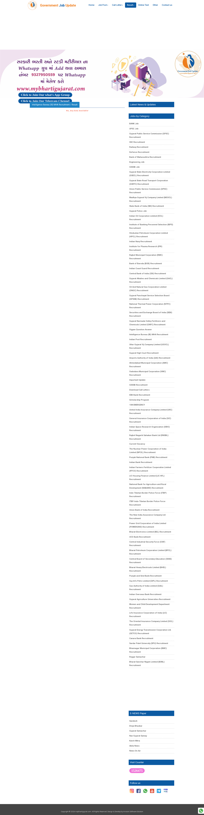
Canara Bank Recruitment (141, 638)
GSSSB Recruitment (138, 385)
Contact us (167, 5)
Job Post (103, 5)
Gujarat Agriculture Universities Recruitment (149, 599)
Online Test (143, 5)
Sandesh (133, 721)
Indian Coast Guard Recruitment (144, 268)
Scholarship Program (139, 400)
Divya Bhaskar (135, 726)
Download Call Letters (139, 390)
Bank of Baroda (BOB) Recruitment (145, 263)
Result (130, 5)
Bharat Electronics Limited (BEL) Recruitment (150, 532)
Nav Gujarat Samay (138, 736)
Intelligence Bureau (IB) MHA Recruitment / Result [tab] (54, 104)
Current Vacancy (137, 444)
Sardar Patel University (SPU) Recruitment (148, 643)
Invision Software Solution (133, 811)
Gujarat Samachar (137, 731)
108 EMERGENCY (137, 405)
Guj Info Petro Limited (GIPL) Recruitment (148, 581)
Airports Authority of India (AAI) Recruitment (149, 358)
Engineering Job (136, 162)
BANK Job (134, 123)
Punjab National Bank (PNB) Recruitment (148, 457)
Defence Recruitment (139, 152)
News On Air (135, 751)
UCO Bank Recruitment (140, 537)
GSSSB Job (134, 167)
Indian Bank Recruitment (140, 462)
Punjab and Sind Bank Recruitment (145, 576)
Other (155, 5)
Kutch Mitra (134, 741)
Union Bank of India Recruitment (144, 510)
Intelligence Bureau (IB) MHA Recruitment (148, 334)
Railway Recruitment (138, 147)
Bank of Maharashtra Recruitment (145, 157)
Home (91, 5)
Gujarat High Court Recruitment (144, 353)
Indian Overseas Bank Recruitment (145, 594)
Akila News (134, 746)
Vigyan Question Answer (140, 329)
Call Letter (117, 5)
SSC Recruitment (137, 142)
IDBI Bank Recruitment (139, 395)
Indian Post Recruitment (140, 339)
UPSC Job (133, 129)
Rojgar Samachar (137, 657)
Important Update (137, 380)
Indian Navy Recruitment (140, 241)
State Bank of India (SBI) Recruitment (146, 206)
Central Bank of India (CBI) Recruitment (147, 273)
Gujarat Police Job (138, 211)
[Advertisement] (102, 30)
